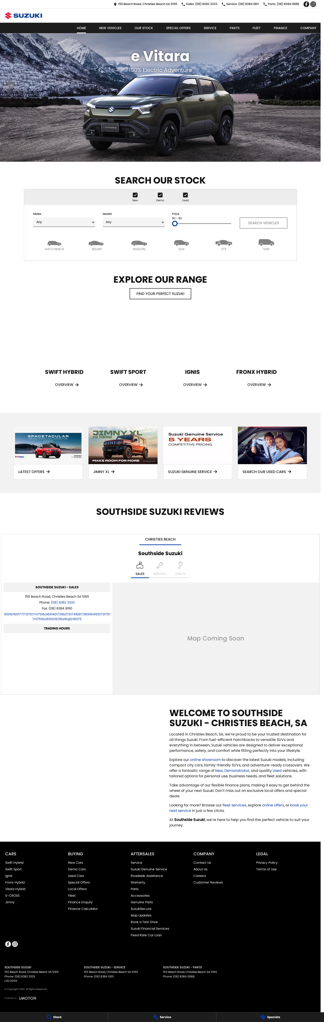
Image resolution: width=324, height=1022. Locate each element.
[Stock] (54, 1017)
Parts (234, 28)
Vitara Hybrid (15, 889)
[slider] (175, 223)
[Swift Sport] (128, 354)
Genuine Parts (142, 902)
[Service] (162, 1017)
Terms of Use (266, 869)
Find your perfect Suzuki (160, 293)
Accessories (140, 895)
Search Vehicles (263, 223)
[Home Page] (23, 15)
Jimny (10, 902)
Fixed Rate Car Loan (146, 935)
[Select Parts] (180, 570)
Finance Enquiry (80, 902)
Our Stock (144, 28)
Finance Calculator (83, 908)
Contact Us (202, 862)
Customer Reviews (208, 882)
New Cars (75, 862)
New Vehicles (110, 28)
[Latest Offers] (48, 453)
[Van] (266, 245)
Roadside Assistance (147, 875)
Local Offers (77, 889)
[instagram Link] (313, 4)
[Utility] (224, 245)
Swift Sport (13, 869)
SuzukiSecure (141, 908)
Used (278, 770)
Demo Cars (77, 869)
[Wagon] (139, 245)
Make (64, 219)
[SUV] (181, 245)
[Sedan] (96, 245)
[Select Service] (160, 570)
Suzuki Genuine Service (149, 869)
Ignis (8, 875)
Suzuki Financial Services (150, 928)
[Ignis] (192, 354)
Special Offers (178, 28)
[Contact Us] (145, 4)
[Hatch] (54, 245)
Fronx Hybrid (15, 882)
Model (134, 219)
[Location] (140, 570)
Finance (280, 28)
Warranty (138, 882)
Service (210, 28)
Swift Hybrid (14, 862)
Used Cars (76, 875)
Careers (199, 875)
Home (81, 28)
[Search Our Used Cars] (272, 453)
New (219, 770)
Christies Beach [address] (160, 539)
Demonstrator (236, 770)
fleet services (234, 805)
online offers (273, 805)
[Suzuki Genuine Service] (197, 453)
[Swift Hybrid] (64, 354)
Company (308, 28)
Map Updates (141, 915)
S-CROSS (12, 895)
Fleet (257, 28)
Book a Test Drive (144, 922)
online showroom (205, 759)
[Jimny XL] (123, 453)
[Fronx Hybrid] (256, 354)
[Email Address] (57, 616)
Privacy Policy (267, 862)
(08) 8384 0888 (184, 976)
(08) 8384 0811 (104, 976)
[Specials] (270, 1017)
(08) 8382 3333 (63, 602)
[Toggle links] (20, 998)
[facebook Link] (306, 4)
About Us (200, 869)
